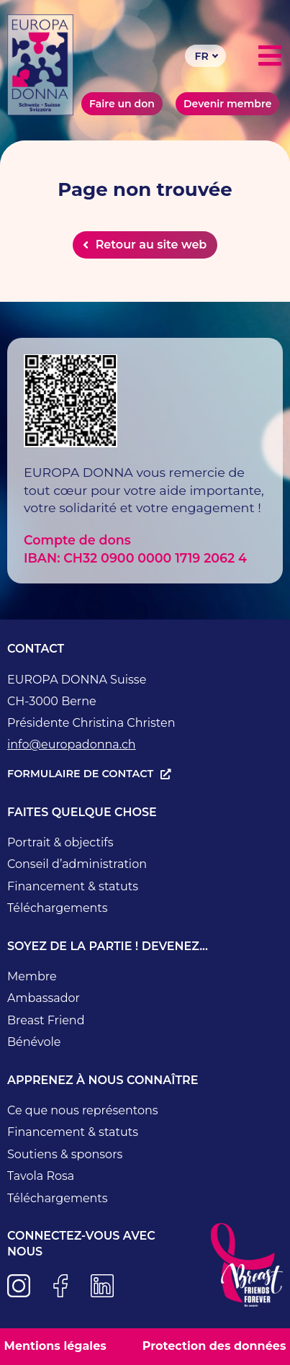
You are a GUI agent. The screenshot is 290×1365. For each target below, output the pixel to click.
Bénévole (33, 1042)
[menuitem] (205, 56)
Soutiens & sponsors (64, 1154)
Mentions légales (55, 1346)
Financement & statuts (72, 886)
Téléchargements (57, 908)
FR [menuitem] (202, 56)
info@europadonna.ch (71, 744)
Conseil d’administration (77, 864)
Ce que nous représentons (82, 1110)
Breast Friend (46, 1020)
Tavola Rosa (40, 1176)
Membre (32, 976)
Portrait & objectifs (60, 842)
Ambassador (43, 998)
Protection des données (214, 1346)
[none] (205, 56)
